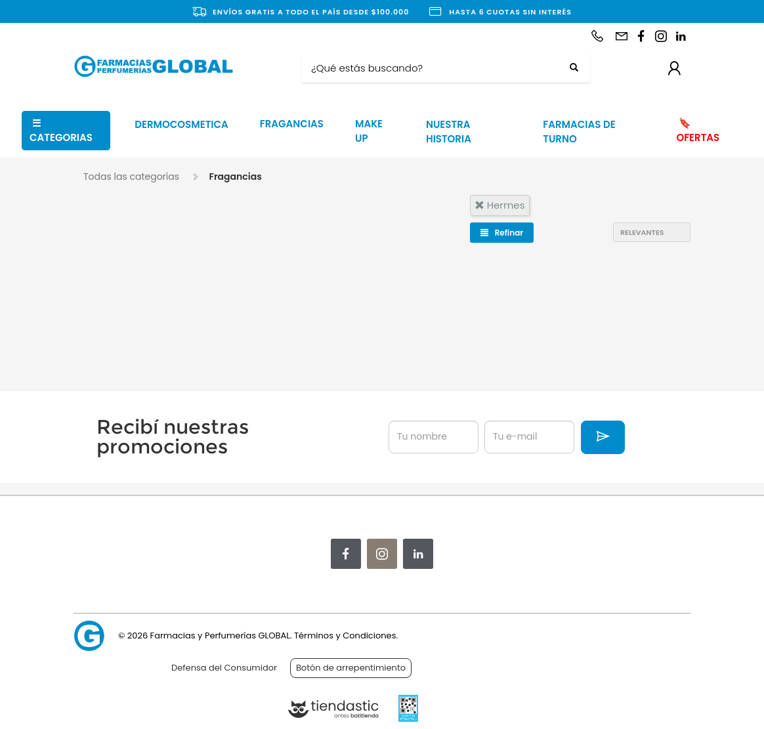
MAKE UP (369, 131)
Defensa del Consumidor (224, 667)
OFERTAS (697, 130)
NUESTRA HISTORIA (448, 131)
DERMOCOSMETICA (181, 124)
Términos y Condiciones (345, 635)
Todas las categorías (131, 176)
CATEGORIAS (61, 130)
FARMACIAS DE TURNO (579, 131)
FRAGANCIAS (292, 124)
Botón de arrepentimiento (351, 667)
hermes (500, 205)
